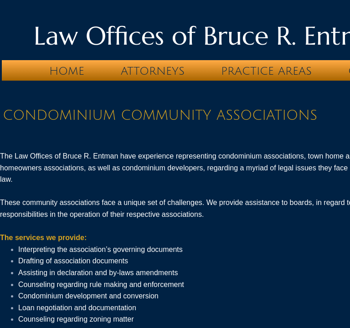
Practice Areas (266, 71)
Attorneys (153, 71)
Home (66, 71)
